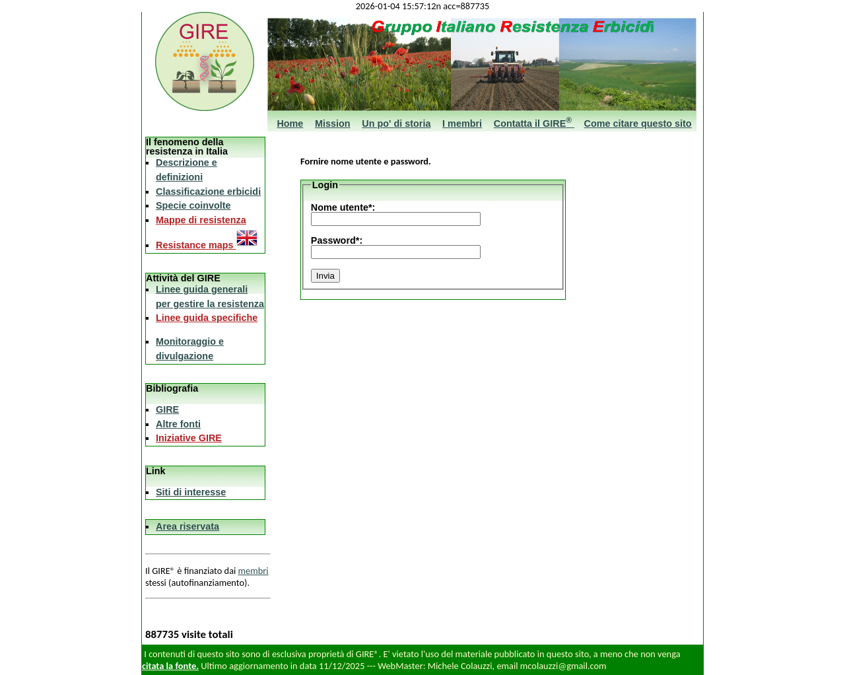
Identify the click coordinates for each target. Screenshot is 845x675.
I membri (462, 123)
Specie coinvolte (193, 205)
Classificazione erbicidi (208, 191)
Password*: (336, 240)
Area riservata (187, 526)
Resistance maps (206, 245)
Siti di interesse (191, 492)
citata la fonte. (170, 666)
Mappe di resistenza (201, 220)
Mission (333, 123)
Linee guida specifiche (206, 317)
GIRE (167, 409)
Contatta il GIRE (534, 123)
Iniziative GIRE (189, 438)
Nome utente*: (343, 207)
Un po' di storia (396, 123)
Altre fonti (178, 424)
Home (290, 123)
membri (253, 571)
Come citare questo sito (638, 123)
